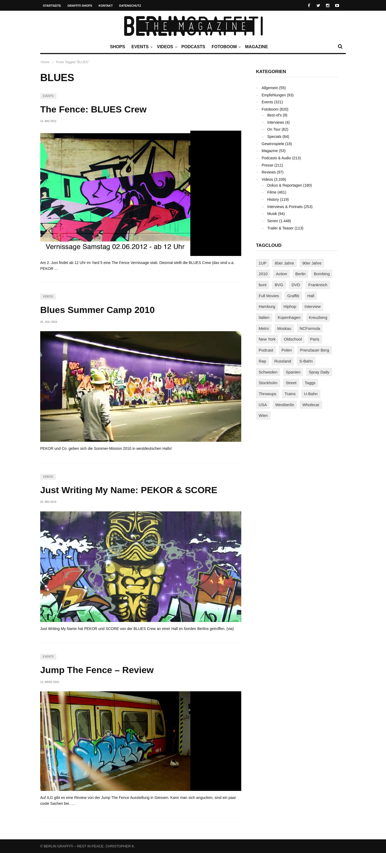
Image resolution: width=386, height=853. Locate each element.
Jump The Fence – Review (97, 670)
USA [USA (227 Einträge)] (263, 404)
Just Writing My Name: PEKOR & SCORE (128, 490)
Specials (274, 136)
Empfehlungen (274, 95)
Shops (117, 46)
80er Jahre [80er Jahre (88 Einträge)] (284, 263)
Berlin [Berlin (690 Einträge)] (300, 273)
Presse (267, 165)
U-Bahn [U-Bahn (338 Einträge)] (311, 393)
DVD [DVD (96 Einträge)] (296, 284)
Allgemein (270, 88)
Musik (272, 214)
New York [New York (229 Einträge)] (267, 339)
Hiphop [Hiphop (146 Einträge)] (290, 306)
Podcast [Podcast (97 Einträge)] (266, 350)
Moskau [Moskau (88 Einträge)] (284, 328)
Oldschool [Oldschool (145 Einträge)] (293, 339)
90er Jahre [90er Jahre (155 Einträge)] (312, 263)
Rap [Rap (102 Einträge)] (262, 361)
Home (45, 62)
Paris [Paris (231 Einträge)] (314, 339)
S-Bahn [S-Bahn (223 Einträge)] (306, 361)
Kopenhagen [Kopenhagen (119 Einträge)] (289, 317)
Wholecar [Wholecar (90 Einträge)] (310, 404)
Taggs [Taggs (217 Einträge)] (310, 382)
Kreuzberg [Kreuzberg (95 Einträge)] (318, 317)
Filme (271, 192)
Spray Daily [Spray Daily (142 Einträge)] (319, 372)
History (273, 199)
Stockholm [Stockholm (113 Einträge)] (268, 382)
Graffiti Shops (80, 5)
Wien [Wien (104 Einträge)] (263, 415)
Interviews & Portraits (285, 207)
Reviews (269, 172)
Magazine (256, 46)
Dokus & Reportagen (284, 185)
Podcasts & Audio (276, 158)
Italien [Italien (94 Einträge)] (264, 317)
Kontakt (106, 5)
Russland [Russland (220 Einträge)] (282, 361)
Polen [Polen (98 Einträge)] (286, 350)
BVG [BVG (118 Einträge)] (279, 284)
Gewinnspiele (273, 144)
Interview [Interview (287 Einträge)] (313, 306)
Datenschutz (130, 5)
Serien (272, 221)
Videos (166, 46)
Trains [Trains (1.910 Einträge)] (290, 393)
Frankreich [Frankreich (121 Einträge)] (317, 284)
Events (141, 46)
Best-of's (274, 115)
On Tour (274, 129)
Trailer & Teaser (280, 228)
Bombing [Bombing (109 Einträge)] (322, 273)
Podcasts (193, 46)
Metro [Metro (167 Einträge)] (264, 328)
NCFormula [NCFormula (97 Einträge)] (310, 328)
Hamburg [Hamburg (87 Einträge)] (267, 306)
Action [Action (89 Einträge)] (281, 273)
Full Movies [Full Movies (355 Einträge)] (269, 295)
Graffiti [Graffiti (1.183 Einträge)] (293, 295)
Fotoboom (225, 46)
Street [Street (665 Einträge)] (291, 382)
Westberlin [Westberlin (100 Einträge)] (284, 404)
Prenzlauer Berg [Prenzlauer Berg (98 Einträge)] (314, 350)
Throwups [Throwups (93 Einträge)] (267, 393)
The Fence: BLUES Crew (93, 109)
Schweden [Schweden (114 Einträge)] (268, 372)
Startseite (52, 5)
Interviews (275, 122)
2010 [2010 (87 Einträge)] (263, 273)
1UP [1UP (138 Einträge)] (262, 263)
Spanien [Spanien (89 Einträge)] (293, 372)
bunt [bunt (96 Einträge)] (262, 284)
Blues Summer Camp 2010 (97, 310)
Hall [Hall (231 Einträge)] (310, 295)
